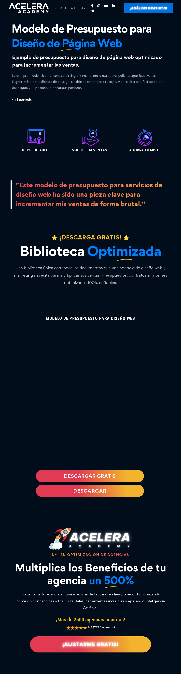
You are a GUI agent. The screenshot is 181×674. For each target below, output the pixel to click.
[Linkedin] (113, 6)
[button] (90, 100)
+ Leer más (23, 100)
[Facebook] (92, 6)
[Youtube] (106, 6)
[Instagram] (99, 6)
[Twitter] (93, 11)
